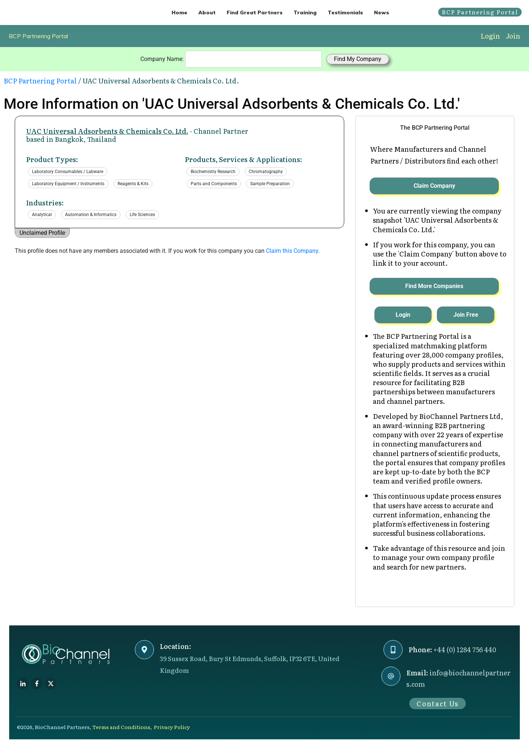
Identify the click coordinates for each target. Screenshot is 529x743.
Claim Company (434, 185)
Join (513, 36)
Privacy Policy (172, 727)
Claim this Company (292, 250)
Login (490, 36)
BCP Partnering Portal (38, 36)
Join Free (465, 314)
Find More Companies (434, 286)
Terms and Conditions (121, 727)
